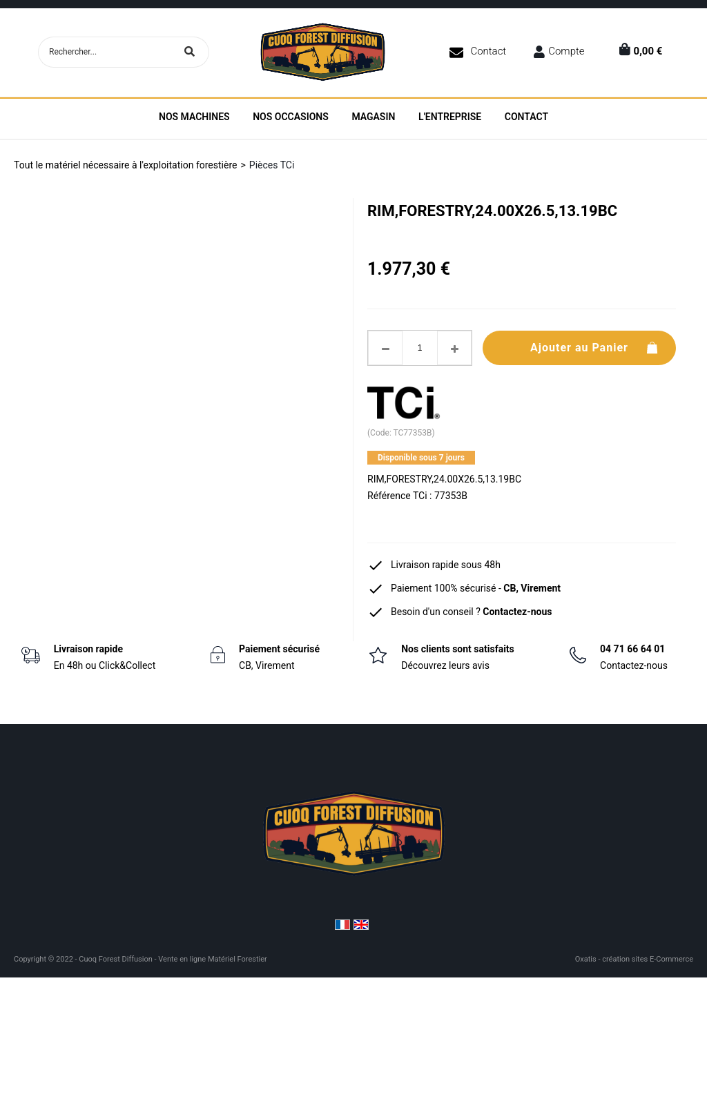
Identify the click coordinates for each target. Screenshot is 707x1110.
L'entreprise (449, 116)
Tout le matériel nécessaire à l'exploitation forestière (125, 165)
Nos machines (194, 116)
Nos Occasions (291, 116)
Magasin (373, 116)
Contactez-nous (517, 611)
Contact (488, 51)
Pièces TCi (272, 165)
